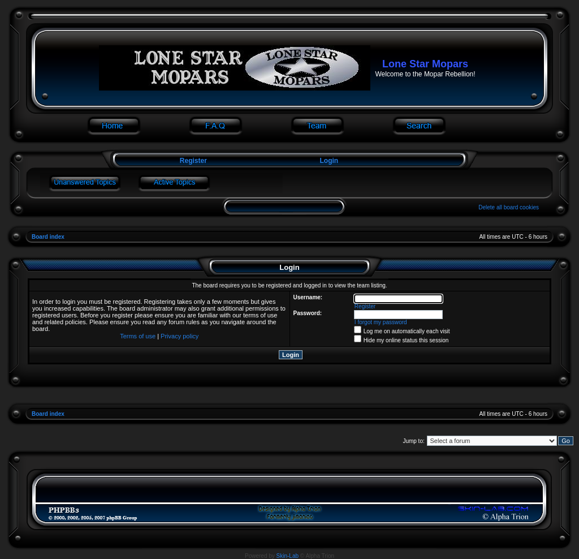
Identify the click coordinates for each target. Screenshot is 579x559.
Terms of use (137, 336)
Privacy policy (179, 336)
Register (192, 161)
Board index (48, 237)
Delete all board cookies (508, 207)
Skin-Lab (287, 556)
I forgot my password (381, 322)
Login (329, 161)
